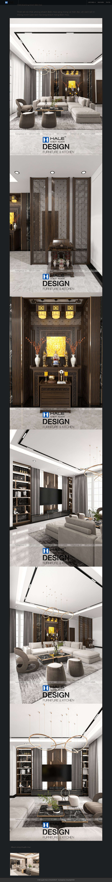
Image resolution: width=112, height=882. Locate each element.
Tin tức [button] (108, 2)
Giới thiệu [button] (92, 2)
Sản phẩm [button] (101, 2)
